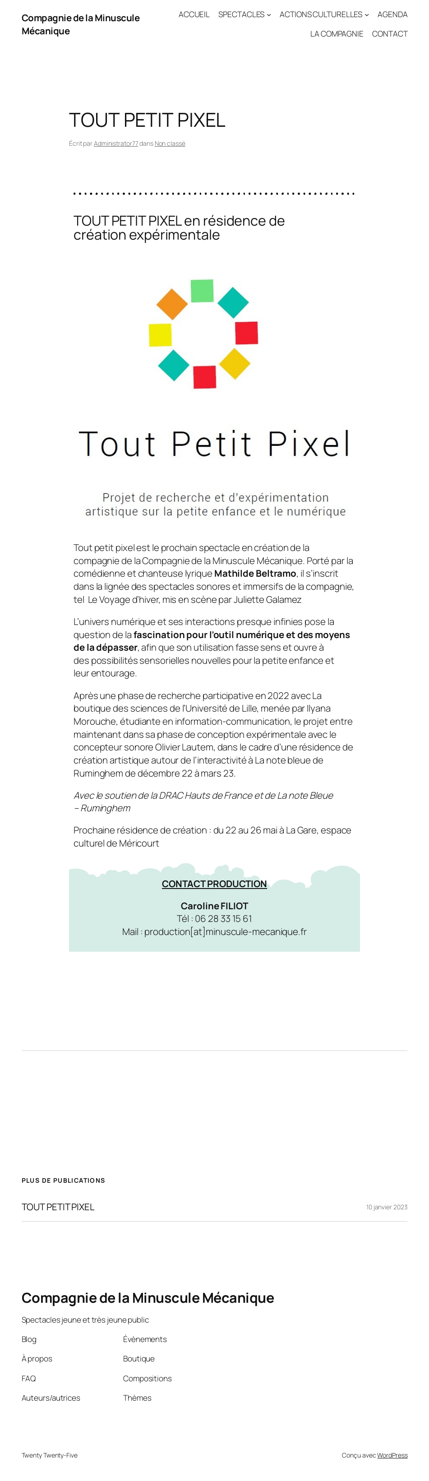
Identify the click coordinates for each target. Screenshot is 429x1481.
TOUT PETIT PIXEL (58, 1207)
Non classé (170, 143)
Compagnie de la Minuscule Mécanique (148, 1297)
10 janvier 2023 (387, 1207)
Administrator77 (116, 143)
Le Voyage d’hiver (123, 599)
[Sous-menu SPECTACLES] (269, 14)
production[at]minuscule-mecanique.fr (225, 931)
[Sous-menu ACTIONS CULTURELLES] (366, 14)
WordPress (392, 1455)
